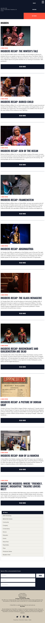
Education (5, 535)
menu (43, 2)
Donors (5, 532)
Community (6, 522)
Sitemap (26, 619)
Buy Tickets (34, 16)
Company (5, 525)
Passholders (6, 545)
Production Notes (7, 551)
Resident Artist (6, 555)
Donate (34, 3)
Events (4, 538)
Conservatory (6, 529)
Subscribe (34, 9)
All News (5, 512)
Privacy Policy (15, 619)
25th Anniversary (7, 516)
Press (4, 548)
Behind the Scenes (7, 519)
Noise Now (6, 542)
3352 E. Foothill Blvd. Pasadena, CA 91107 (9, 10)
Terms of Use (21, 619)
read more (22, 67)
